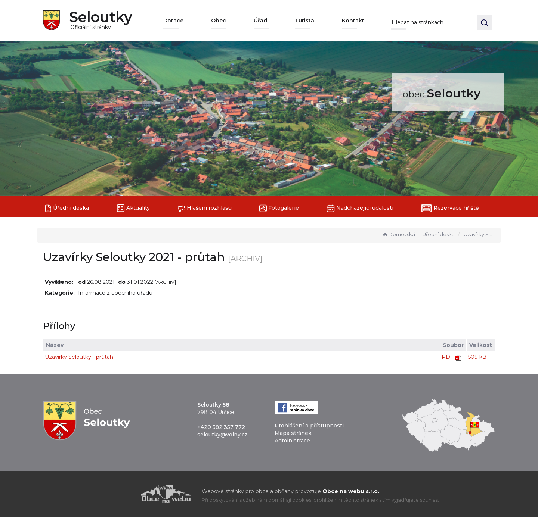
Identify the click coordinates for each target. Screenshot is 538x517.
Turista (304, 20)
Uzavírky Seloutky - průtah (79, 357)
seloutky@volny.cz (222, 434)
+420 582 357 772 (221, 427)
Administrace (292, 440)
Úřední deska (67, 208)
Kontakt (353, 20)
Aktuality (133, 208)
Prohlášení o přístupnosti (309, 425)
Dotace (173, 20)
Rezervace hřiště (450, 208)
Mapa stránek (293, 433)
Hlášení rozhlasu (204, 208)
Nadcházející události (360, 208)
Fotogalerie (279, 208)
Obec (218, 20)
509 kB (477, 357)
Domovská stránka (401, 234)
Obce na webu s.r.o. (350, 491)
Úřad (260, 20)
